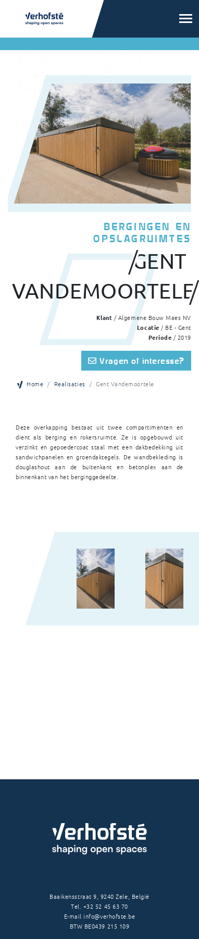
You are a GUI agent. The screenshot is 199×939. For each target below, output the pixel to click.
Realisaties (69, 383)
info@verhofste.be (109, 916)
